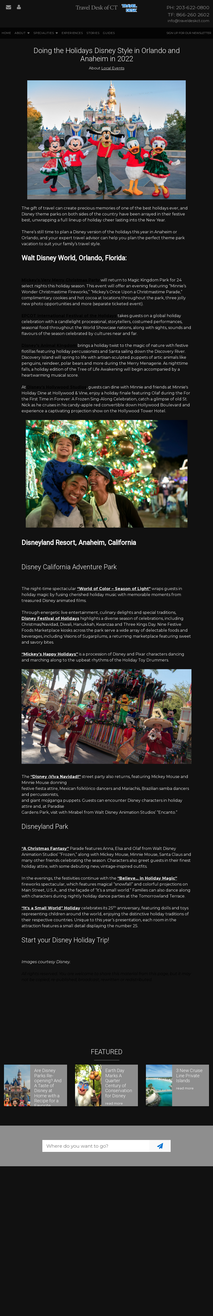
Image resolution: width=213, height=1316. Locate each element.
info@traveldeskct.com (188, 21)
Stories (93, 33)
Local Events (112, 68)
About (20, 33)
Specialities (43, 33)
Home (6, 33)
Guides (109, 33)
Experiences (72, 33)
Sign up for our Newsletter (188, 33)
